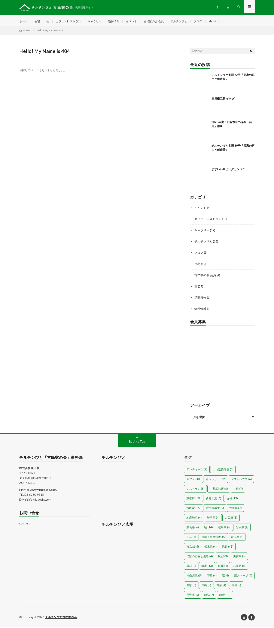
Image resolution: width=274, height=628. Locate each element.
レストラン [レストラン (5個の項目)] (195, 490)
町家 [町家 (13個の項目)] (207, 567)
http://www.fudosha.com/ (40, 491)
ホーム (23, 21)
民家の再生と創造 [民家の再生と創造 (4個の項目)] (199, 557)
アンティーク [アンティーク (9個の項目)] (196, 470)
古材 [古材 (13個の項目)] (232, 499)
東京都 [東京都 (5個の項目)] (192, 548)
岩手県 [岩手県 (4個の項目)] (242, 528)
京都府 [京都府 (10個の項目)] (193, 499)
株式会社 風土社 (29, 469)
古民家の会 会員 (160, 21)
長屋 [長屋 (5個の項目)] (236, 586)
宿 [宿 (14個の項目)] (208, 528)
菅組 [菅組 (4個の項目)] (212, 576)
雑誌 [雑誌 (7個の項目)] (209, 596)
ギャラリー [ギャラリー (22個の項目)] (216, 480)
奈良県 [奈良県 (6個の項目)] (192, 528)
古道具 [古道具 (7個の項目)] (235, 509)
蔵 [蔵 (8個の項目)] (225, 576)
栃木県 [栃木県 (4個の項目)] (210, 548)
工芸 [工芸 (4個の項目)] (191, 538)
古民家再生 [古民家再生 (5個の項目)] (215, 509)
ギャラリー (98, 21)
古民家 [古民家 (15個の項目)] (193, 509)
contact (24, 524)
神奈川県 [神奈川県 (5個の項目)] (194, 576)
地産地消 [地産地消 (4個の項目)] (194, 519)
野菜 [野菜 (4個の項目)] (221, 586)
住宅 (38, 21)
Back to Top (137, 442)
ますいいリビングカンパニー (229, 171)
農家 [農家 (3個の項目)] (191, 586)
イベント (137, 21)
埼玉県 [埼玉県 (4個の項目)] (213, 519)
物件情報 (118, 21)
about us (224, 21)
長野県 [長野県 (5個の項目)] (192, 596)
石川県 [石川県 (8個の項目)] (239, 567)
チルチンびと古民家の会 (61, 618)
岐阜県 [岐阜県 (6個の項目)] (224, 528)
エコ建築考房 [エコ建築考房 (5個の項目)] (223, 470)
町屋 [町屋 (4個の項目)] (223, 567)
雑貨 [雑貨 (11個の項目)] (225, 596)
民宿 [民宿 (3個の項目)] (223, 557)
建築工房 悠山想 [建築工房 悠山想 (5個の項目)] (213, 538)
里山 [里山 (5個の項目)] (206, 586)
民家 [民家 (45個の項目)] (227, 548)
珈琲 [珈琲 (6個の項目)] (191, 567)
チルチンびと (187, 21)
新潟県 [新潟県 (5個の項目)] (237, 538)
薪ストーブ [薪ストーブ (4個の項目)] (243, 576)
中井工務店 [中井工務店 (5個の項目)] (219, 490)
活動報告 (200, 299)
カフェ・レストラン (70, 21)
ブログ (207, 21)
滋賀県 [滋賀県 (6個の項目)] (239, 557)
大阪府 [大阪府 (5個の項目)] (231, 519)
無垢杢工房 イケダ (222, 100)
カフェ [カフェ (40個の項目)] (193, 480)
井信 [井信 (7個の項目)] (238, 490)
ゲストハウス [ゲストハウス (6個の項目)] (241, 480)
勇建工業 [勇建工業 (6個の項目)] (213, 499)
